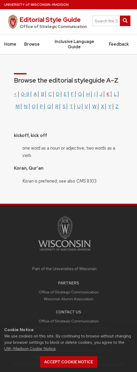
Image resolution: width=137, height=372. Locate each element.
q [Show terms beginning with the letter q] (49, 106)
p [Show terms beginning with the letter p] (41, 106)
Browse (32, 44)
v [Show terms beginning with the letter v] (86, 106)
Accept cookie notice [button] (68, 362)
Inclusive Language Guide (74, 44)
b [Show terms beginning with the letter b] (42, 94)
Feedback (119, 44)
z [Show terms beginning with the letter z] (117, 106)
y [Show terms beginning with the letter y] (109, 106)
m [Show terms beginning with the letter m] (18, 106)
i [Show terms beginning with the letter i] (94, 94)
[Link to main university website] (64, 251)
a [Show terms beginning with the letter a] (35, 94)
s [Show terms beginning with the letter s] (64, 106)
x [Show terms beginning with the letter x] (102, 106)
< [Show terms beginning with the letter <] (15, 94)
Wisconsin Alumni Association (68, 298)
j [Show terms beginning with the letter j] (101, 94)
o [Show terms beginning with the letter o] (33, 106)
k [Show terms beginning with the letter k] (107, 94)
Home (10, 44)
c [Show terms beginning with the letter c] (50, 94)
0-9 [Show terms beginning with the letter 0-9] (25, 94)
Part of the (64, 268)
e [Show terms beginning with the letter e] (65, 94)
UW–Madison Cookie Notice (30, 348)
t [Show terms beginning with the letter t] (71, 106)
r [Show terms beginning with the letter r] (56, 106)
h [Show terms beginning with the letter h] (88, 94)
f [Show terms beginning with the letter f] (72, 94)
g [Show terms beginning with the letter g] (80, 94)
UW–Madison (36, 4)
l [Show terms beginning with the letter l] (115, 94)
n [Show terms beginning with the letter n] (26, 106)
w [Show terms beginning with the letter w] (94, 106)
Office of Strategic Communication (69, 291)
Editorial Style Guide (50, 20)
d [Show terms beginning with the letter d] (57, 94)
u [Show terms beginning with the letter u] (78, 106)
